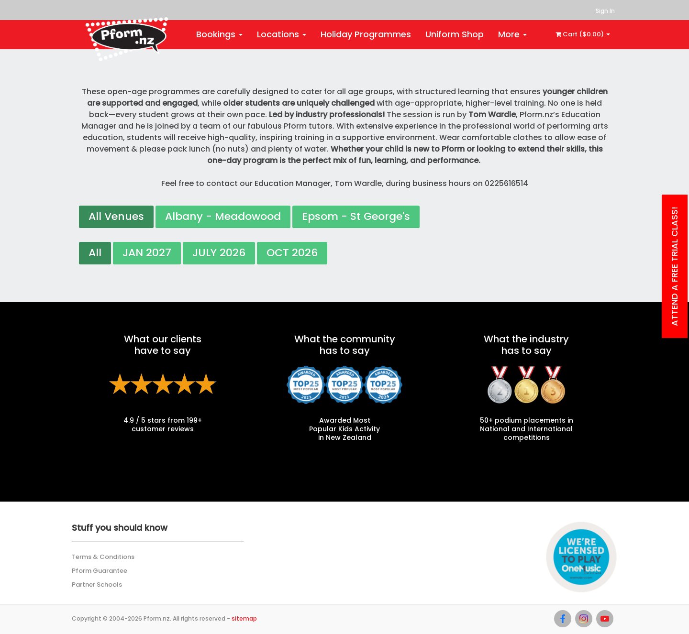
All (95, 252)
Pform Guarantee (99, 570)
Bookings (219, 34)
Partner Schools (97, 584)
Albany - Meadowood (223, 216)
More (512, 34)
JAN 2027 (146, 252)
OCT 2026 (292, 252)
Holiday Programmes (366, 34)
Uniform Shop (454, 34)
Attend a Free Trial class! (674, 266)
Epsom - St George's (356, 216)
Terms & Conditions (103, 556)
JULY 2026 (218, 252)
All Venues (116, 216)
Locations (281, 34)
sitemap (244, 618)
